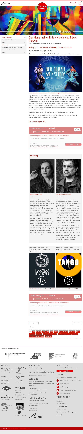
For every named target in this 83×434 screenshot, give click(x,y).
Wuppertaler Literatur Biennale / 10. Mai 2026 (12, 47)
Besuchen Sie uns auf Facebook (68, 390)
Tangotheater (48, 336)
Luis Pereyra (39, 334)
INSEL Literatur (5, 44)
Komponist (65, 331)
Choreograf (54, 334)
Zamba (42, 336)
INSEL (33, 331)
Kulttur (77, 331)
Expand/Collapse (25, 37)
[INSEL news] (5, 3)
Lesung (56, 331)
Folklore (31, 336)
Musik (51, 331)
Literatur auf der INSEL (7, 37)
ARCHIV (4, 42)
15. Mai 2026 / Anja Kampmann (9, 39)
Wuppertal (38, 331)
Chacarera (37, 336)
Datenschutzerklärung (24, 428)
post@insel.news (64, 383)
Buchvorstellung (46, 334)
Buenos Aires (72, 331)
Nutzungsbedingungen (13, 428)
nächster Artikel (77, 323)
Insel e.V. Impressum (62, 409)
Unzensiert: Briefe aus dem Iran (9, 49)
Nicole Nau (32, 334)
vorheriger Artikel (34, 323)
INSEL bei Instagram (65, 393)
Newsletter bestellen (42, 7)
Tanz (48, 331)
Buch (60, 331)
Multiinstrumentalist (62, 334)
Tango (43, 331)
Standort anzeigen (64, 387)
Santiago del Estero (73, 334)
